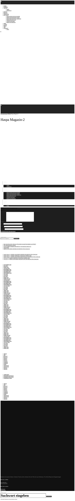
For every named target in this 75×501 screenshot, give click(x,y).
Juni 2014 (6, 344)
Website (2, 229)
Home (5, 5)
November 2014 (7, 338)
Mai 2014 (6, 345)
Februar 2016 (7, 321)
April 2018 (6, 290)
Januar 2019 (7, 280)
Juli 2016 (6, 315)
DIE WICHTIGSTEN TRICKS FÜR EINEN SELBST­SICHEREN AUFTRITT (20, 244)
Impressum (3, 489)
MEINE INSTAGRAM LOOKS (13, 17)
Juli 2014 (6, 343)
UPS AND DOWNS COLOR (10, 245)
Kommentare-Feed (9, 377)
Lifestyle (6, 365)
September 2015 (7, 327)
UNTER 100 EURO (10, 21)
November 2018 (7, 282)
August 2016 (7, 314)
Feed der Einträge (9, 375)
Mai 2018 (6, 289)
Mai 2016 (6, 317)
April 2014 (6, 347)
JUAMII (5, 24)
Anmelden (6, 374)
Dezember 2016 (7, 309)
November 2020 (7, 264)
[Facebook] (4, 482)
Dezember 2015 (7, 323)
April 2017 (6, 304)
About (7, 29)
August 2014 (7, 342)
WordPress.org (8, 378)
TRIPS (7, 9)
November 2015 (7, 324)
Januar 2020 (7, 268)
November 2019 (7, 270)
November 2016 (7, 310)
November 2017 (7, 296)
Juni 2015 (6, 330)
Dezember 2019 (7, 269)
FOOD (5, 364)
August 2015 (7, 328)
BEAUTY (5, 13)
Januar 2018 (7, 294)
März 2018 (6, 291)
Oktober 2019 (7, 271)
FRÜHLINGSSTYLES (11, 20)
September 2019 (7, 273)
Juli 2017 (6, 301)
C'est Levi (6, 258)
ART (4, 27)
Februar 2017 (7, 307)
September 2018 (7, 284)
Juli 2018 (6, 287)
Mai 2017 (6, 303)
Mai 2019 (6, 276)
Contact (6, 28)
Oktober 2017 (7, 297)
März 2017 (6, 305)
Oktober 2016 (7, 311)
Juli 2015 (6, 329)
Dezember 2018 (7, 281)
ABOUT (5, 353)
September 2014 (7, 341)
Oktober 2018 (7, 283)
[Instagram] (4, 483)
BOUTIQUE (6, 15)
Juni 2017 (6, 302)
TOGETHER (6, 247)
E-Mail (2, 226)
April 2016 (6, 318)
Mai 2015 (6, 331)
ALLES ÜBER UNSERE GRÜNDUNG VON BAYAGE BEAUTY (17, 246)
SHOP (5, 23)
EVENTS (5, 360)
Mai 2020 (6, 265)
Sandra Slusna (6, 254)
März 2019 (6, 277)
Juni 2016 (6, 316)
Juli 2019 (6, 274)
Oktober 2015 (7, 325)
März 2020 (6, 267)
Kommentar (3, 221)
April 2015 (6, 333)
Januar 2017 (7, 308)
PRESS (5, 25)
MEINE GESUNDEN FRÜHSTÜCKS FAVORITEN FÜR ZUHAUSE (25, 256)
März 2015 (6, 334)
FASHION (6, 7)
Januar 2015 (7, 336)
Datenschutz (3, 490)
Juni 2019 (6, 275)
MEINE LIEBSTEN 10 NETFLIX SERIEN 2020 (21, 255)
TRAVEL (5, 8)
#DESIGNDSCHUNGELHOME (13, 16)
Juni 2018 (6, 288)
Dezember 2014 (7, 337)
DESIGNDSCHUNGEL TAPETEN (13, 18)
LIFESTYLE (6, 14)
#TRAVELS (8, 10)
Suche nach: (3, 237)
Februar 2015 (7, 335)
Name (2, 223)
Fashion (6, 362)
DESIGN (5, 11)
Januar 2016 (7, 322)
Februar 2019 (7, 278)
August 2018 (7, 285)
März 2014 (6, 348)
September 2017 (7, 298)
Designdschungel (4, 114)
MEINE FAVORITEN (10, 22)
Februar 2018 (7, 293)
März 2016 (6, 320)
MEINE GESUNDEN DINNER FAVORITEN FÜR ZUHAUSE (17, 249)
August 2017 (7, 300)
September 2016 (7, 313)
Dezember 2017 (7, 295)
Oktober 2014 (7, 340)
